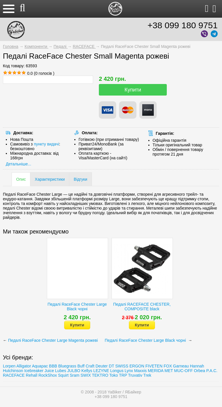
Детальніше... (18, 164)
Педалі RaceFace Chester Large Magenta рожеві (53, 340)
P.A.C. (211, 370)
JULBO (73, 370)
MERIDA (155, 370)
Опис (21, 179)
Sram (74, 375)
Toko (113, 375)
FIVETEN (153, 366)
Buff (81, 366)
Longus (116, 370)
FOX (168, 366)
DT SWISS (118, 366)
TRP (123, 375)
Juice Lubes (55, 370)
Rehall (31, 375)
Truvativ (135, 375)
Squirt (63, 375)
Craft (90, 366)
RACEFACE (84, 46)
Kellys (87, 370)
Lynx (129, 370)
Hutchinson (13, 370)
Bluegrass (67, 366)
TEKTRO (100, 375)
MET (168, 370)
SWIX (85, 375)
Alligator (23, 366)
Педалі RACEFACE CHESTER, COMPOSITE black (142, 306)
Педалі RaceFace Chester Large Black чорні (77, 306)
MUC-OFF (183, 370)
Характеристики (50, 179)
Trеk (147, 375)
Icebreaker (33, 370)
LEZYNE (101, 370)
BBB (53, 366)
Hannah (197, 366)
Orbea (199, 370)
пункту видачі (46, 144)
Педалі (60, 46)
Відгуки (80, 179)
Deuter (101, 366)
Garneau (181, 366)
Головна (10, 46)
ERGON (137, 366)
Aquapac (40, 366)
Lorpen (9, 366)
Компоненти (36, 46)
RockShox (47, 375)
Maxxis (140, 370)
